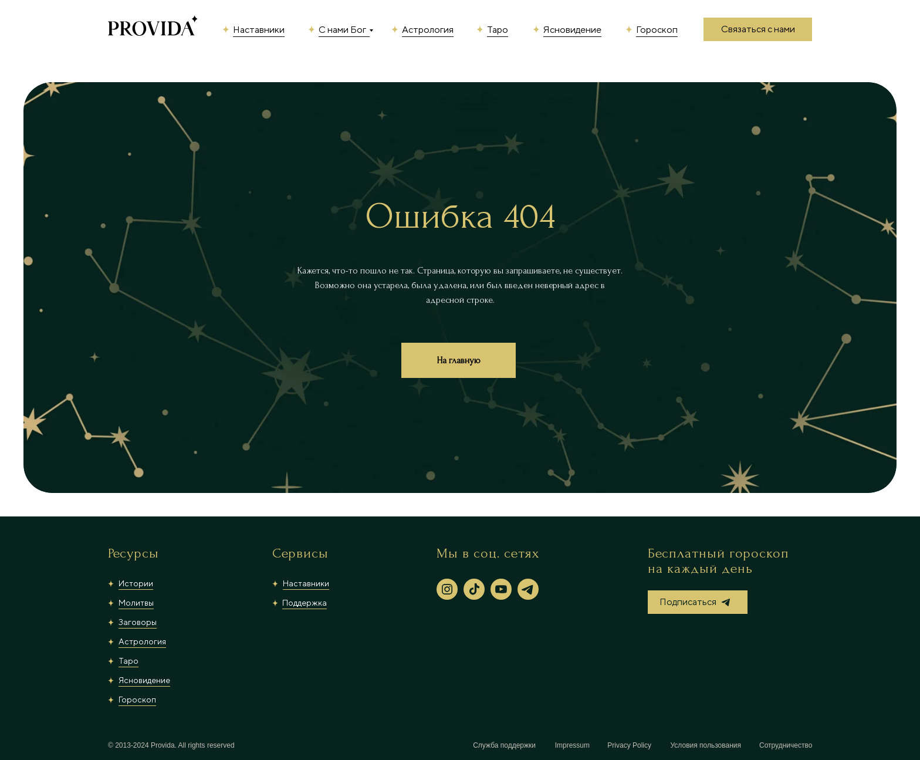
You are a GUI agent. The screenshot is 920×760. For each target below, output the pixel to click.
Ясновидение (572, 29)
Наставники (259, 29)
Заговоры (138, 622)
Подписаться (687, 601)
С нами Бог (342, 29)
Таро (497, 29)
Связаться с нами (758, 29)
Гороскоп (657, 29)
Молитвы (136, 602)
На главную (459, 360)
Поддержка (304, 602)
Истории (136, 583)
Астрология (428, 29)
